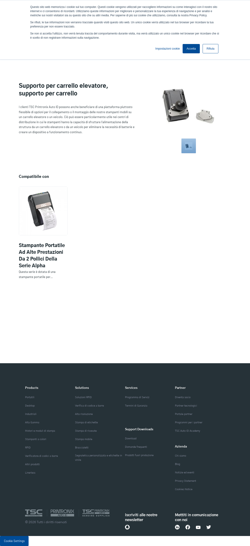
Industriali (30, 414)
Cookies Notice (183, 489)
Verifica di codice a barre (89, 405)
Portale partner (183, 414)
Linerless (30, 472)
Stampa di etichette (86, 422)
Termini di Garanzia (136, 405)
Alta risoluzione (84, 414)
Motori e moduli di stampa (40, 431)
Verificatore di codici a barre (41, 456)
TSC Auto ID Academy (187, 431)
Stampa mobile (83, 439)
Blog (177, 464)
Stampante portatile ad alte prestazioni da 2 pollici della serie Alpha (42, 255)
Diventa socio (183, 397)
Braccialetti (82, 447)
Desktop (30, 405)
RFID (28, 447)
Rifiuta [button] (210, 48)
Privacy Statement (185, 481)
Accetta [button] (191, 48)
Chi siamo (180, 455)
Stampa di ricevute (86, 431)
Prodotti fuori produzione (139, 455)
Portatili (29, 397)
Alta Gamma (32, 422)
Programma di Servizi (137, 397)
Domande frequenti (136, 447)
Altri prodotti (32, 464)
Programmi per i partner (188, 422)
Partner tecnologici (186, 405)
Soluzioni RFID (83, 397)
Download (130, 438)
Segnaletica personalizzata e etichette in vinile (98, 457)
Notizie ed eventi (184, 472)
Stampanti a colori (35, 439)
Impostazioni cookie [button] (167, 48)
